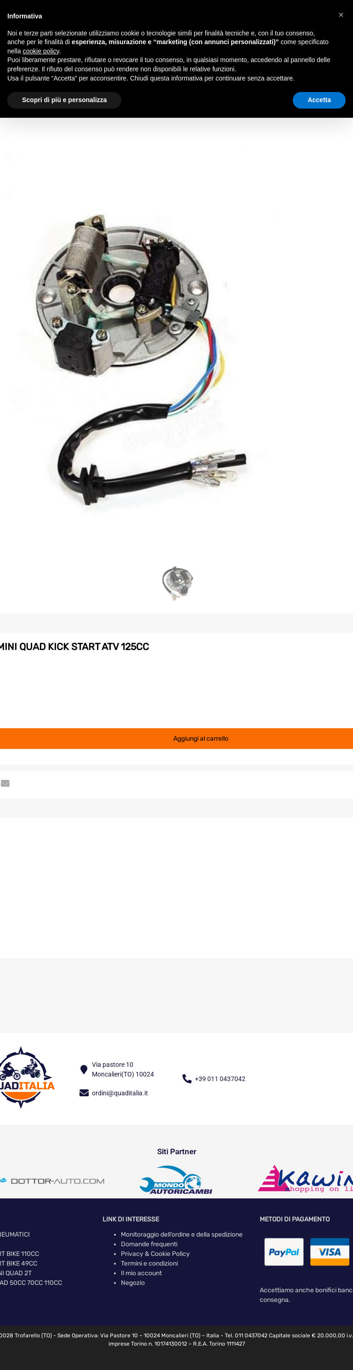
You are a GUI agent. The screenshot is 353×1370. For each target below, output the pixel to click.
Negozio (133, 1283)
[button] (341, 14)
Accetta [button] (319, 100)
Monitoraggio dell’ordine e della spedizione (182, 1234)
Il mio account (141, 1273)
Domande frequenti (149, 1244)
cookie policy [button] (41, 51)
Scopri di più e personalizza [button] (64, 100)
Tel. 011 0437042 (246, 1335)
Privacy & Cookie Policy (155, 1254)
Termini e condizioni (149, 1263)
